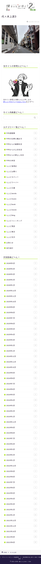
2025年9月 (21, 307)
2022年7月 (21, 482)
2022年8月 (21, 476)
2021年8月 (21, 542)
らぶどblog (21, 215)
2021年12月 (21, 520)
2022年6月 (21, 487)
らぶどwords (21, 193)
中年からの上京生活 (21, 149)
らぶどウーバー (21, 182)
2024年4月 (21, 400)
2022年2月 (21, 509)
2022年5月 (21, 493)
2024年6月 (21, 389)
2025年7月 (21, 318)
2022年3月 (21, 504)
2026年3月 (21, 274)
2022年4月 (21, 498)
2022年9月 (21, 471)
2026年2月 (21, 279)
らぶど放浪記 (21, 166)
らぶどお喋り (21, 171)
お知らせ (21, 242)
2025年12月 (21, 290)
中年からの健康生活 (21, 144)
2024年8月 (21, 378)
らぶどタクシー (21, 177)
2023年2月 (21, 455)
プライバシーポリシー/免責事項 (10, 557)
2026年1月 (21, 285)
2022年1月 (21, 515)
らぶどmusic (21, 199)
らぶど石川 (21, 237)
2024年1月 (21, 416)
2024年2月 (21, 411)
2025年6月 (21, 323)
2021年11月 (21, 526)
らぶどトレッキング (21, 220)
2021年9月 (21, 537)
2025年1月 (21, 351)
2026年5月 (21, 263)
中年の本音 (21, 160)
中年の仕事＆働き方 (21, 138)
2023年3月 (21, 449)
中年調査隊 (21, 133)
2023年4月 (21, 444)
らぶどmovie (21, 210)
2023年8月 (21, 433)
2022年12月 (21, 466)
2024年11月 (21, 362)
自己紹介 (21, 248)
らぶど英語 (21, 226)
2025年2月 (21, 345)
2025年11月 (21, 296)
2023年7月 (21, 438)
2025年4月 (21, 334)
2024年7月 (21, 383)
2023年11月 (21, 422)
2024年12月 (21, 356)
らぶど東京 (21, 231)
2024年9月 (21, 372)
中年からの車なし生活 (21, 155)
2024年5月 (21, 394)
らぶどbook (21, 204)
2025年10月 (21, 301)
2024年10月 (21, 367)
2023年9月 (21, 427)
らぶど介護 (21, 188)
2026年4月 (21, 269)
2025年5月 (21, 329)
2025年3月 (21, 340)
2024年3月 (21, 405)
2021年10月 (21, 531)
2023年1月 (21, 460)
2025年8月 (21, 312)
